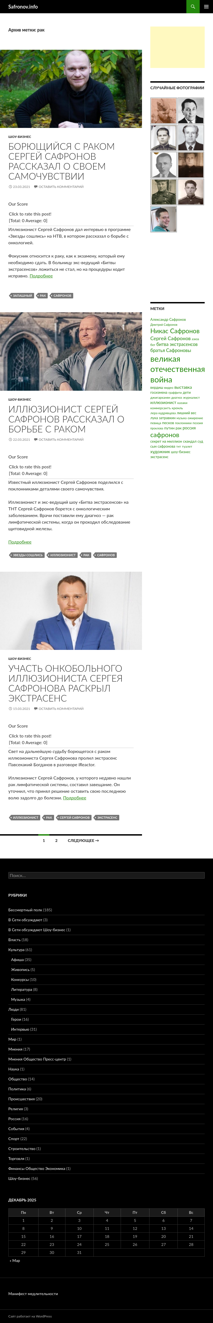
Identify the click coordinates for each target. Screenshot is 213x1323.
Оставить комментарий (61, 187)
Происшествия (21, 1098)
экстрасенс (107, 817)
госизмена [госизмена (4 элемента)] (159, 392)
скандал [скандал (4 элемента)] (190, 441)
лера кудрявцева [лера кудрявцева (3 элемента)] (163, 413)
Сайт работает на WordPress (30, 1316)
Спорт (13, 1138)
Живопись (20, 969)
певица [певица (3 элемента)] (155, 423)
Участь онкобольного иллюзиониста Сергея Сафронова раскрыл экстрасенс (65, 683)
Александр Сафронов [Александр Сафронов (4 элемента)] (168, 319)
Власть (14, 939)
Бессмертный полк (25, 909)
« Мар (15, 1260)
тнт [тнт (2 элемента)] (178, 446)
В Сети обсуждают (25, 919)
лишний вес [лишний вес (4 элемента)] (186, 413)
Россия (14, 1118)
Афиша (17, 959)
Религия (15, 1108)
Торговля (16, 1158)
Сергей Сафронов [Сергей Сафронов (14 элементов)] (170, 338)
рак (43, 295)
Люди (13, 1009)
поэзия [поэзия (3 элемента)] (197, 423)
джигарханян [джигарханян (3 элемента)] (160, 397)
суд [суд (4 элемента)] (200, 441)
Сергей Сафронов (75, 817)
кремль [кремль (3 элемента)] (177, 408)
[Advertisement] (177, 47)
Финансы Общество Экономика (36, 1168)
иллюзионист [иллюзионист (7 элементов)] (163, 402)
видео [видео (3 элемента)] (168, 387)
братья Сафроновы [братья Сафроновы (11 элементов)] (170, 350)
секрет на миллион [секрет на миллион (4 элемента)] (166, 441)
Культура (16, 949)
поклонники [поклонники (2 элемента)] (183, 423)
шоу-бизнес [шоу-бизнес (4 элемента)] (181, 452)
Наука (13, 1069)
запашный (22, 295)
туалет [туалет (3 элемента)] (187, 446)
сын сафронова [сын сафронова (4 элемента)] (162, 446)
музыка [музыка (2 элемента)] (182, 418)
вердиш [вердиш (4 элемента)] (156, 387)
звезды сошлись (28, 555)
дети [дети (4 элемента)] (187, 392)
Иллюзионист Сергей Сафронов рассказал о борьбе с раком (66, 418)
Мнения (15, 1049)
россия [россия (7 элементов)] (189, 427)
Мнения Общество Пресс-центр (37, 1059)
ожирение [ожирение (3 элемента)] (195, 418)
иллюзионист (63, 555)
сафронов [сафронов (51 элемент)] (164, 435)
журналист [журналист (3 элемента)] (191, 397)
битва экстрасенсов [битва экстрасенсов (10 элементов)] (177, 344)
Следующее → (83, 840)
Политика (17, 1088)
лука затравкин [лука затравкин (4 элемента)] (163, 418)
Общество (17, 1079)
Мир (12, 1039)
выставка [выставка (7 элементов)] (183, 387)
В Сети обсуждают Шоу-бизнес (36, 929)
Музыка (18, 999)
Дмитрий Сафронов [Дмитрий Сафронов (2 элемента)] (164, 324)
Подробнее (41, 275)
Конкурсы (20, 979)
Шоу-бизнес (19, 137)
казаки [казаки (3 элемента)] (182, 403)
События (16, 1128)
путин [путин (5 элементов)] (169, 428)
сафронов (62, 295)
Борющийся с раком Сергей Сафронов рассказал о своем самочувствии (61, 161)
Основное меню (206, 6)
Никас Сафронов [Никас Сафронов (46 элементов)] (175, 331)
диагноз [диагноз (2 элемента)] (176, 397)
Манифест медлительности (33, 1293)
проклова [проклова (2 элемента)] (156, 428)
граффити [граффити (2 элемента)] (175, 392)
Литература (21, 989)
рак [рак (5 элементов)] (179, 428)
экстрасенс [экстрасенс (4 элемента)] (159, 457)
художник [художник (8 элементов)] (160, 451)
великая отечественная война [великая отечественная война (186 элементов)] (177, 369)
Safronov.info (23, 7)
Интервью (20, 1029)
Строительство (22, 1148)
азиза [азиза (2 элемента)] (195, 339)
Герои (16, 1019)
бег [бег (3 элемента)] (152, 345)
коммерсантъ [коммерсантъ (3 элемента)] (160, 408)
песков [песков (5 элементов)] (168, 422)
